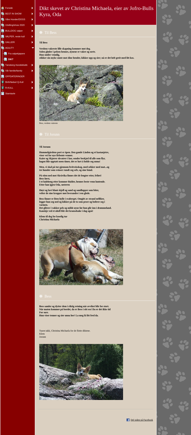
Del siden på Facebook (142, 420)
